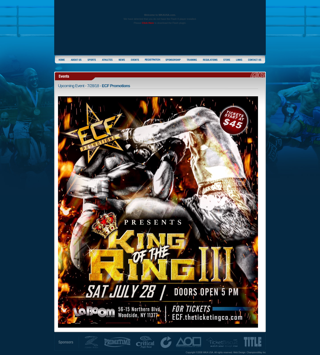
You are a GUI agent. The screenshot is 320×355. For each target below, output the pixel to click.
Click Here (148, 23)
